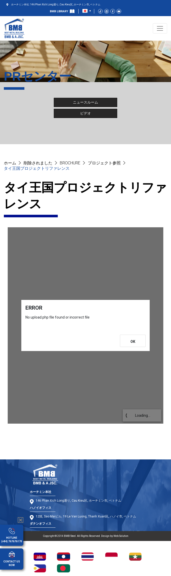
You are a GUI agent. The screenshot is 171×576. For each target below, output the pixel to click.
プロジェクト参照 (104, 163)
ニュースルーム (85, 102)
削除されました (38, 163)
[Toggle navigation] (160, 28)
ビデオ (85, 113)
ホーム (10, 163)
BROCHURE (70, 163)
